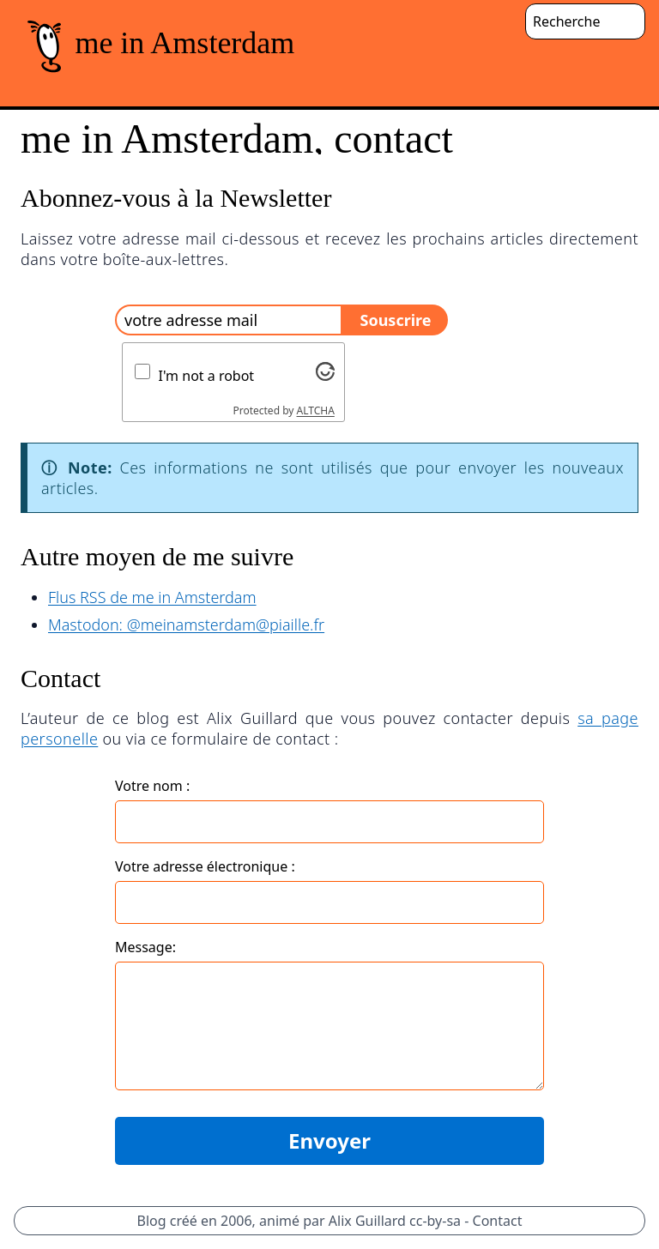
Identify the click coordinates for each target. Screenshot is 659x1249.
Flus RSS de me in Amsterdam (152, 597)
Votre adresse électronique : (205, 866)
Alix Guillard (367, 1220)
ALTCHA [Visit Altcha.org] (316, 410)
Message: (145, 947)
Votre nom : (152, 785)
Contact (498, 1220)
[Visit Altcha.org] (325, 371)
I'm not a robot (207, 375)
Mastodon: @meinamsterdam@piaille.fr (186, 624)
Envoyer (329, 1140)
